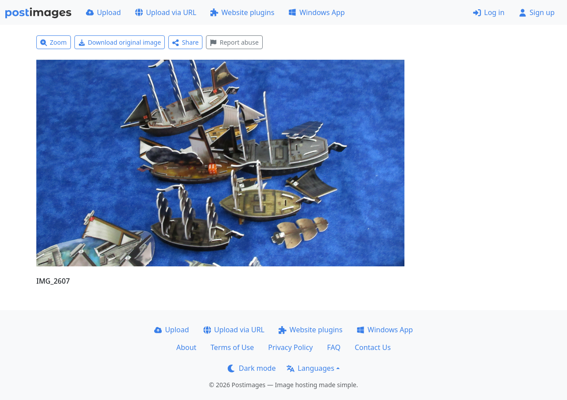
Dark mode (252, 368)
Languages (310, 368)
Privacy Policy (290, 347)
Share (185, 42)
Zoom (53, 42)
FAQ (333, 347)
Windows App (316, 12)
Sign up (537, 12)
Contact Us (373, 347)
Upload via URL (165, 12)
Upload (103, 12)
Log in (489, 12)
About (186, 347)
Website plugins (242, 12)
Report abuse (234, 42)
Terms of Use (232, 347)
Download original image (119, 42)
